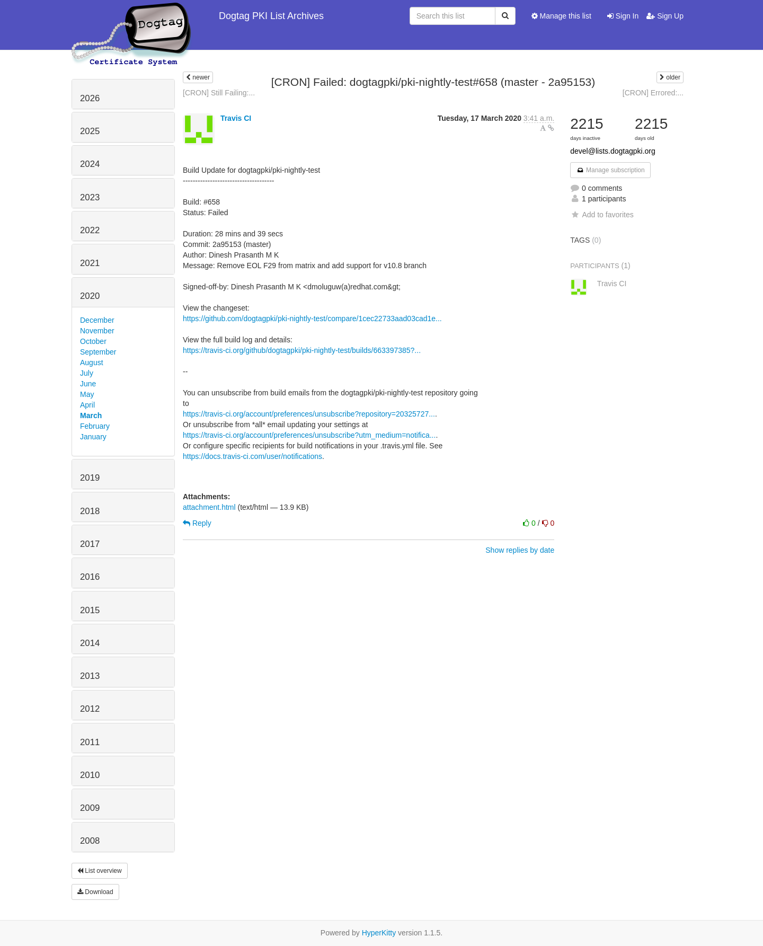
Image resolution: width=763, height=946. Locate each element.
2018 (90, 511)
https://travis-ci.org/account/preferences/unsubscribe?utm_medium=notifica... (309, 435)
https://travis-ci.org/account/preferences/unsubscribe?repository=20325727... (309, 414)
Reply (197, 523)
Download (95, 892)
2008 (90, 841)
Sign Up (665, 16)
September (98, 352)
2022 (90, 230)
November (97, 330)
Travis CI (235, 118)
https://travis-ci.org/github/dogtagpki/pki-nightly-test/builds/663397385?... (302, 350)
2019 (90, 478)
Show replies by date (519, 550)
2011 (90, 742)
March (91, 415)
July (86, 373)
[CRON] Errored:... (653, 93)
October (93, 341)
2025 (90, 131)
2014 (90, 643)
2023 (90, 197)
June (88, 383)
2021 (90, 263)
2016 (90, 577)
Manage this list (561, 16)
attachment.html (209, 507)
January (93, 436)
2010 (90, 775)
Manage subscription (610, 170)
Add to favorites (601, 214)
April (87, 405)
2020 (90, 296)
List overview (99, 870)
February (95, 426)
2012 (90, 709)
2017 (90, 544)
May (87, 394)
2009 (90, 808)
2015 (90, 610)
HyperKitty (379, 933)
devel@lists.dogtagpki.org (612, 151)
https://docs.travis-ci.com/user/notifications (252, 456)
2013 (90, 676)
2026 (90, 98)
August (91, 362)
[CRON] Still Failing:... (219, 93)
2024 (90, 164)
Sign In (622, 16)
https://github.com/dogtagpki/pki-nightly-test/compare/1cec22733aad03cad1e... (312, 318)
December (97, 320)
